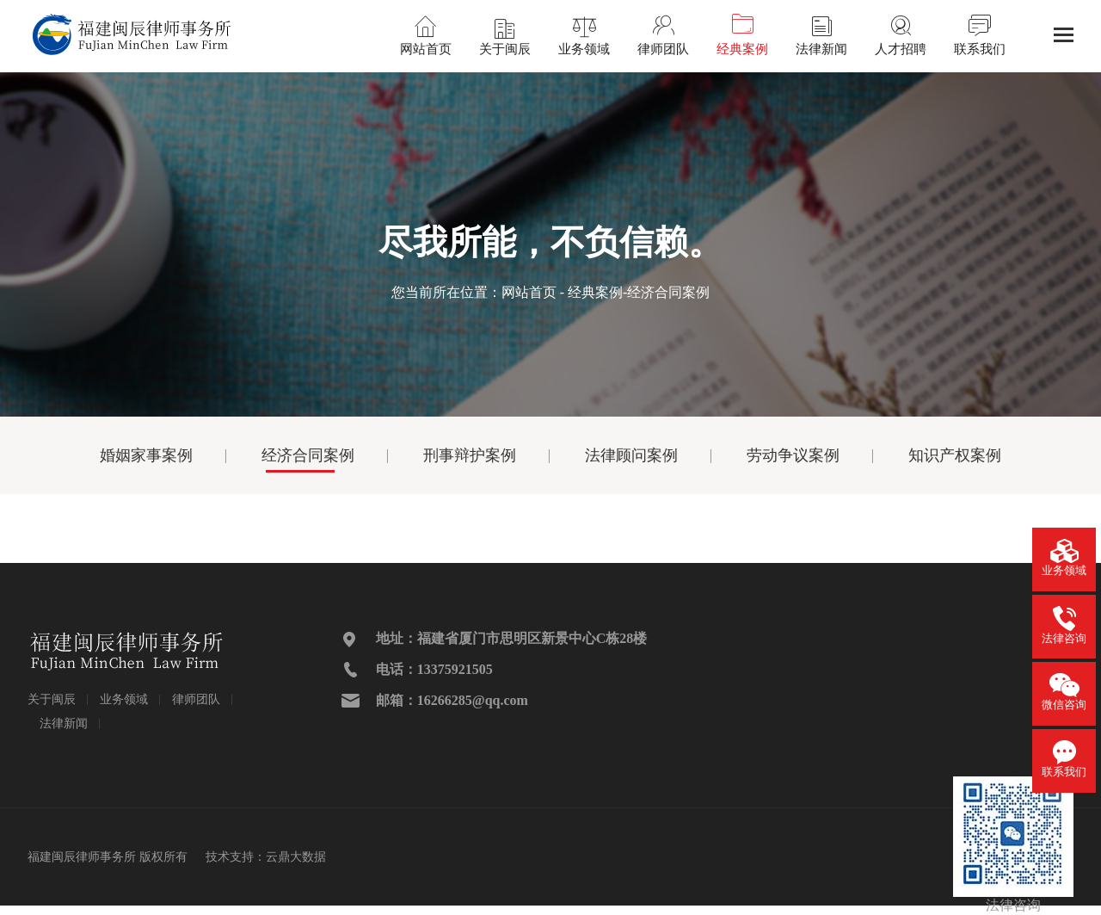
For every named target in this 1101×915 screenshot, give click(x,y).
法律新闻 (64, 723)
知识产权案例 (954, 455)
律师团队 (196, 699)
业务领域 (124, 699)
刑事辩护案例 (469, 455)
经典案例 (595, 292)
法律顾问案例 (631, 455)
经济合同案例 (307, 455)
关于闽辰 (52, 699)
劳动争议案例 (793, 455)
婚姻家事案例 (146, 455)
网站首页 (529, 292)
